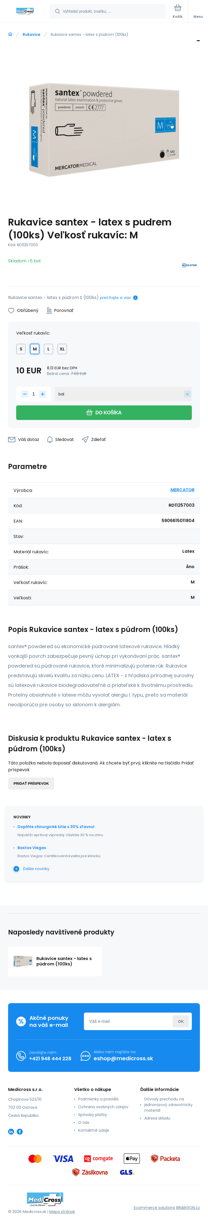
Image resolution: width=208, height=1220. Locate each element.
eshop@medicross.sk (123, 1058)
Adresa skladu (157, 1118)
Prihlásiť (181, 1021)
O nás (83, 1122)
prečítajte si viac (115, 297)
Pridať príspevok (31, 783)
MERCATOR (183, 490)
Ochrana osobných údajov (103, 1107)
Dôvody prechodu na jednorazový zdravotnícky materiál (168, 1104)
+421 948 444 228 (50, 1058)
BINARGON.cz (188, 1207)
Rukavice (31, 34)
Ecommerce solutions (154, 1207)
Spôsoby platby (92, 1114)
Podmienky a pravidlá (98, 1099)
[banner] (25, 11)
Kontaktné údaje (93, 1130)
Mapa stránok (62, 1211)
